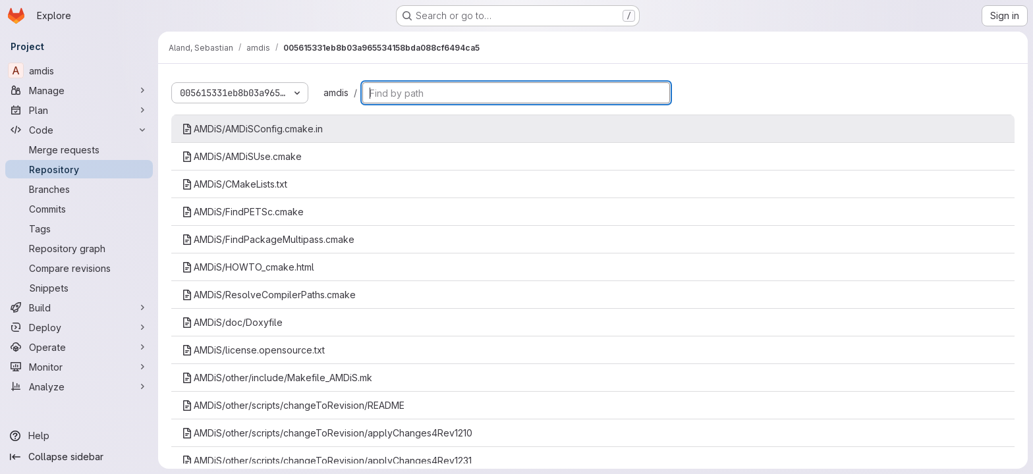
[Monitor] (79, 366)
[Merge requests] (79, 149)
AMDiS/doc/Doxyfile (232, 322)
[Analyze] (79, 386)
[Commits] (79, 208)
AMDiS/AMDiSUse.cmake (242, 156)
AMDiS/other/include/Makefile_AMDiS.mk (277, 377)
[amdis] (79, 70)
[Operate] (79, 347)
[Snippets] (79, 287)
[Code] (79, 129)
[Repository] (79, 169)
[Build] (79, 307)
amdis (336, 92)
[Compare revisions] (79, 268)
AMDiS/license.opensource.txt (253, 350)
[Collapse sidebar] (79, 457)
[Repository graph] (79, 248)
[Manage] (79, 90)
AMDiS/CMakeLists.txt (234, 184)
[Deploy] (79, 327)
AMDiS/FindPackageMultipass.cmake (268, 239)
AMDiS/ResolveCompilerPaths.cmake (269, 294)
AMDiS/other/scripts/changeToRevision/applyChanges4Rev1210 (327, 432)
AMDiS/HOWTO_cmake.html (248, 267)
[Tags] (79, 228)
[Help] (79, 436)
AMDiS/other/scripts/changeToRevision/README (293, 405)
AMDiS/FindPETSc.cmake (243, 211)
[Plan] (79, 110)
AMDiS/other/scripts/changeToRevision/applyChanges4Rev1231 (327, 460)
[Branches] (79, 189)
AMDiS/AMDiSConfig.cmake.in (252, 128)
